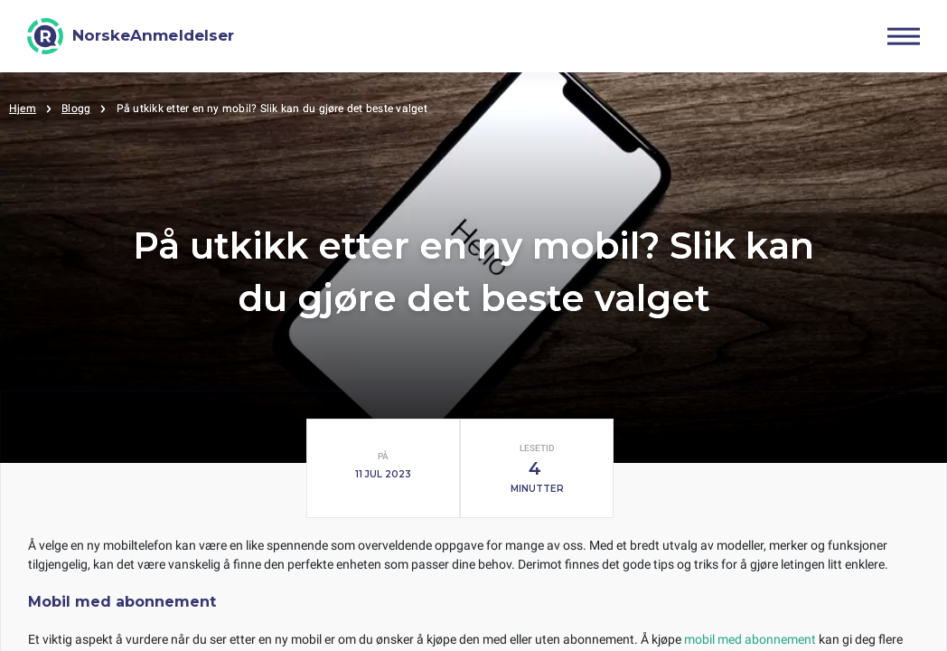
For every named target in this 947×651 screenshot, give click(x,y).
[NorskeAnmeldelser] (130, 36)
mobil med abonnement (750, 639)
